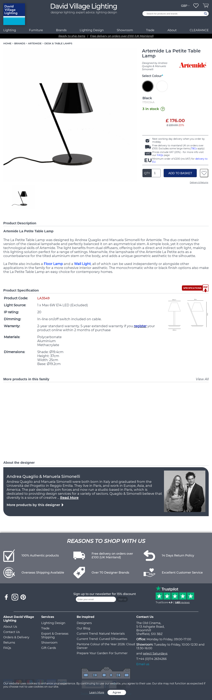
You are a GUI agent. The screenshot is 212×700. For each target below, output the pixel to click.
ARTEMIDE (35, 43)
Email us (142, 664)
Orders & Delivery (16, 637)
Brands (61, 30)
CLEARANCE (199, 30)
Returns (9, 642)
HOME (7, 43)
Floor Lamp (53, 264)
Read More (69, 498)
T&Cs (194, 148)
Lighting (9, 30)
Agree (117, 692)
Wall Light (82, 264)
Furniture (36, 30)
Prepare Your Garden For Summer (102, 653)
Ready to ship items (71, 36)
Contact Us (11, 632)
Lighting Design (53, 623)
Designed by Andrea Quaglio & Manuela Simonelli (154, 66)
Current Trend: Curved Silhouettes (102, 639)
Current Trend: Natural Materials (101, 633)
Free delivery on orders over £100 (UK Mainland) (122, 36)
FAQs (160, 155)
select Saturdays (155, 653)
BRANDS (19, 43)
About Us (10, 626)
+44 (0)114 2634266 (153, 659)
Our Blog (83, 628)
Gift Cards (48, 648)
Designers (84, 623)
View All (202, 379)
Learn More (96, 692)
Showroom (125, 30)
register (140, 326)
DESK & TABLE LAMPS (58, 43)
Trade (45, 628)
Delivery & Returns (199, 182)
